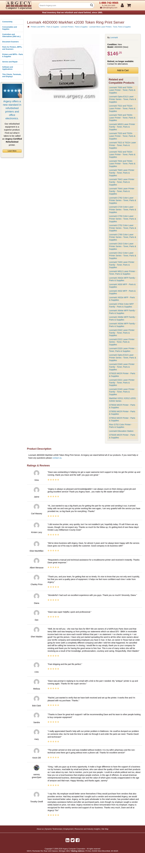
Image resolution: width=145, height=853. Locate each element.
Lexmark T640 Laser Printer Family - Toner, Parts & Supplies (121, 172)
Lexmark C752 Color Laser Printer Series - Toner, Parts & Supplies (122, 228)
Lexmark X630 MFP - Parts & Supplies (122, 285)
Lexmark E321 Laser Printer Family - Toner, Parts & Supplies (122, 382)
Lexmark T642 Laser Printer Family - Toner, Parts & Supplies (121, 182)
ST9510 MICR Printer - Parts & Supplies (122, 419)
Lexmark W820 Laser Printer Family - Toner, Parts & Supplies (122, 127)
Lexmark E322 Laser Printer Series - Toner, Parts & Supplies (122, 342)
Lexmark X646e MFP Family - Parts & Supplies (122, 318)
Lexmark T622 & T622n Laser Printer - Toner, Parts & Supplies (122, 145)
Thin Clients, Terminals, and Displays (11, 75)
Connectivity (7, 22)
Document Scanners (10, 42)
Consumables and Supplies (9, 28)
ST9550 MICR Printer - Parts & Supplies (122, 412)
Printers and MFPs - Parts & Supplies (12, 55)
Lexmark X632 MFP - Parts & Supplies (122, 292)
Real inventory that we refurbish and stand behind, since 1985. (72, 12)
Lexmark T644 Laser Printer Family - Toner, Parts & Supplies (121, 191)
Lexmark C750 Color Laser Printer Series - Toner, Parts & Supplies (122, 218)
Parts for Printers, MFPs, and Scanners (12, 48)
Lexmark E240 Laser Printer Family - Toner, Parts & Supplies (122, 392)
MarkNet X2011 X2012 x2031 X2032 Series (122, 399)
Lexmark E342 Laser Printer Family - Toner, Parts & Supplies (122, 332)
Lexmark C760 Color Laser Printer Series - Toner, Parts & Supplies (122, 237)
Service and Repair (10, 62)
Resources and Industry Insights (87, 829)
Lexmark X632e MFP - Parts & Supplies (122, 298)
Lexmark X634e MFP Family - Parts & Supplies (122, 324)
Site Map (104, 829)
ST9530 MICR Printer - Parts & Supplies (122, 406)
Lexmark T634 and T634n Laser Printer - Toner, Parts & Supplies (122, 163)
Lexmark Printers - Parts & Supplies (74, 27)
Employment (68, 829)
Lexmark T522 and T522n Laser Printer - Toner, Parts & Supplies (122, 108)
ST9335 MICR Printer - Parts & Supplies (122, 436)
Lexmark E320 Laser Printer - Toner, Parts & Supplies (122, 349)
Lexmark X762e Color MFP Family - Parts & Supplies (121, 305)
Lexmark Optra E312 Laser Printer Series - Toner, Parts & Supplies (122, 99)
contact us (56, 458)
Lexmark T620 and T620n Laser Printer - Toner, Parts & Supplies (122, 117)
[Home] (28, 26)
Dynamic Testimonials (53, 829)
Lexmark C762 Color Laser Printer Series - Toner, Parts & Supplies (122, 200)
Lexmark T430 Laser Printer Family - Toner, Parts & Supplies (121, 264)
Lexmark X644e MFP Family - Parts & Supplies (122, 311)
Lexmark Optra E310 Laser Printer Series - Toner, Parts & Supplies (122, 357)
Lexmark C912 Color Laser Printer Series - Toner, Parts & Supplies (122, 255)
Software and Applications (7, 68)
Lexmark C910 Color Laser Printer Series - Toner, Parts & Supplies (122, 246)
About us (40, 829)
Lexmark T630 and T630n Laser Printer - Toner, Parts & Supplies (122, 90)
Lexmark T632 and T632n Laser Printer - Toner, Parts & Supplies (122, 154)
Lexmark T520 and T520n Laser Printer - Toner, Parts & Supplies (122, 136)
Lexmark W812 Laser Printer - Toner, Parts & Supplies (122, 272)
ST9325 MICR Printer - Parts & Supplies (122, 374)
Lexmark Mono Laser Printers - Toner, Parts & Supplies (110, 27)
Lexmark (114, 37)
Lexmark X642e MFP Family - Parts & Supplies (122, 279)
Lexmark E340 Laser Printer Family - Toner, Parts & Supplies (122, 367)
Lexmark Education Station (121, 431)
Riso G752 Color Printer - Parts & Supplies (120, 425)
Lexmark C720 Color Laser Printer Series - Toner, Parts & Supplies (122, 209)
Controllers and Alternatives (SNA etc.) (11, 35)
